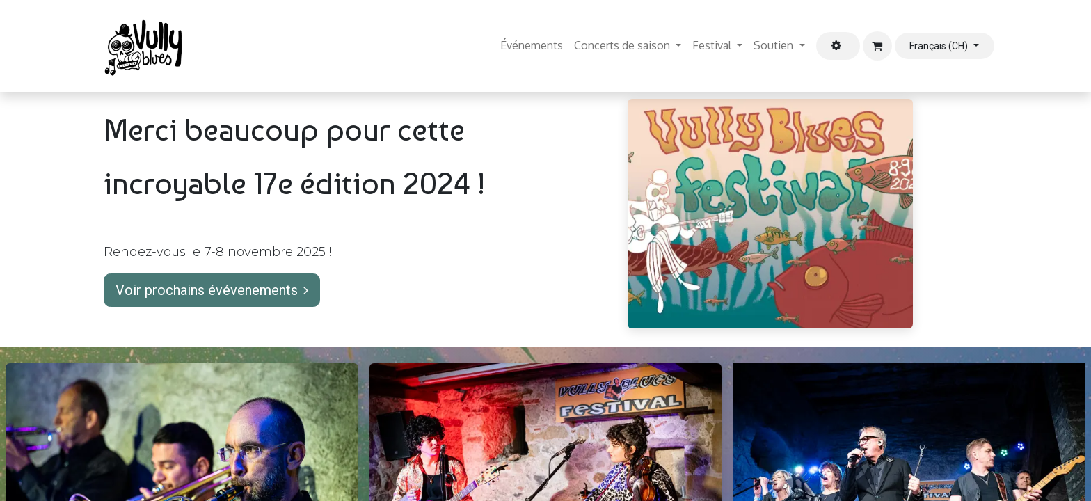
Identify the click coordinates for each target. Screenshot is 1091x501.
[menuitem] (531, 46)
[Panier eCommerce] (877, 46)
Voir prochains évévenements (212, 290)
